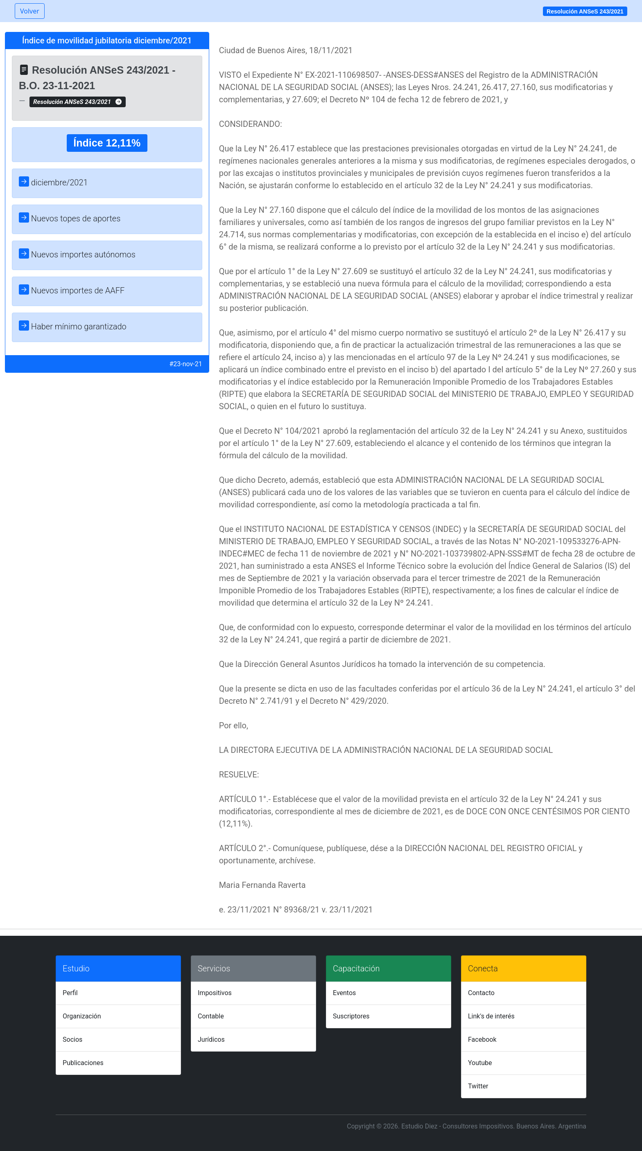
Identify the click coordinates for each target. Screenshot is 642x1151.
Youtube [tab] (480, 1063)
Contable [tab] (211, 1016)
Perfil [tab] (70, 993)
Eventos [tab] (344, 993)
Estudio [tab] (76, 968)
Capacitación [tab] (356, 968)
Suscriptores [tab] (351, 1016)
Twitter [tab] (478, 1086)
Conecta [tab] (483, 968)
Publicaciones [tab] (83, 1063)
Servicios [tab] (214, 968)
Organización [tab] (82, 1016)
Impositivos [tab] (215, 993)
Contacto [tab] (481, 993)
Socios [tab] (72, 1039)
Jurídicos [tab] (211, 1039)
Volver (29, 11)
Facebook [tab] (482, 1039)
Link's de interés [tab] (491, 1016)
